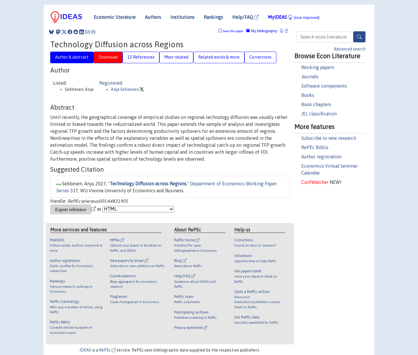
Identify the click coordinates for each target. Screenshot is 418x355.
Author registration (321, 156)
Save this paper (233, 31)
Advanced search (349, 49)
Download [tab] (108, 57)
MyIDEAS (294, 17)
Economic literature (115, 17)
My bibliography (261, 31)
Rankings (213, 17)
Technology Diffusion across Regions (148, 183)
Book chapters (316, 104)
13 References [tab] (140, 57)
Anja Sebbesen (125, 89)
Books (307, 95)
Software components (324, 85)
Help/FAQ (245, 17)
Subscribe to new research (328, 138)
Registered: (111, 83)
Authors (153, 17)
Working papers (317, 67)
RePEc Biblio (314, 147)
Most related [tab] (176, 57)
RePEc (107, 350)
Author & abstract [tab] (72, 57)
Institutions (182, 17)
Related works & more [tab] (218, 57)
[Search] (359, 36)
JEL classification (319, 113)
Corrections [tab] (260, 57)
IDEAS (85, 350)
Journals (309, 76)
